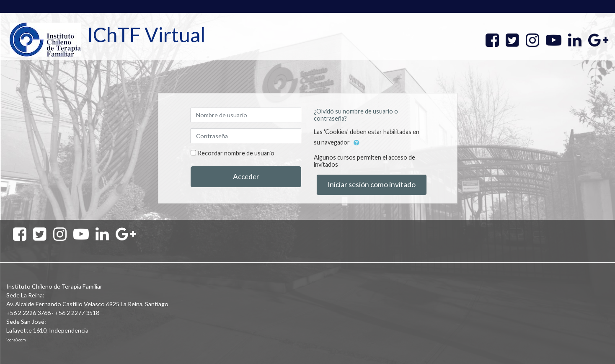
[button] (356, 142)
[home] (45, 39)
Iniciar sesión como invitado (372, 184)
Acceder (246, 176)
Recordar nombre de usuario (236, 153)
